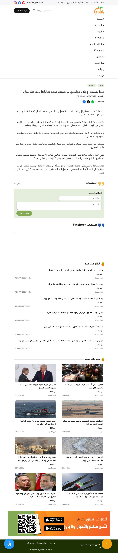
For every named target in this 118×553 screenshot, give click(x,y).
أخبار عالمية (91, 85)
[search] (41, 10)
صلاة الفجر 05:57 (36, 2)
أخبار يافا (100, 31)
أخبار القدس (98, 63)
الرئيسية (100, 19)
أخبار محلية (99, 25)
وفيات (101, 69)
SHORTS (99, 38)
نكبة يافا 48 (99, 50)
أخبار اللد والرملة (97, 44)
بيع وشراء (100, 56)
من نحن (52, 543)
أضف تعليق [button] (24, 213)
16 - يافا (65, 2)
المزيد (101, 75)
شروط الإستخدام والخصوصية (41, 549)
